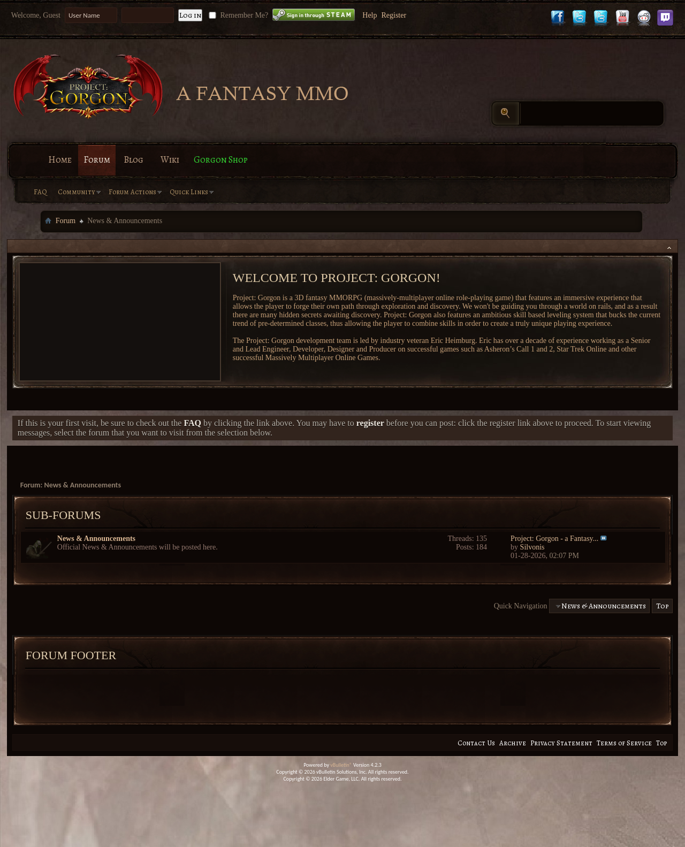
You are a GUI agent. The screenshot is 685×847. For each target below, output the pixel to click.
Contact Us (476, 742)
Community (76, 191)
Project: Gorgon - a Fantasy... (554, 539)
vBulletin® (341, 764)
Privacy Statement (561, 742)
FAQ (40, 191)
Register (393, 15)
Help (369, 15)
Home (60, 160)
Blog (133, 160)
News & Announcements (96, 539)
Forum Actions (132, 191)
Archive (512, 742)
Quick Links (189, 191)
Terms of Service (624, 742)
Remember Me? (237, 15)
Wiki (170, 160)
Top (662, 606)
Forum (96, 160)
